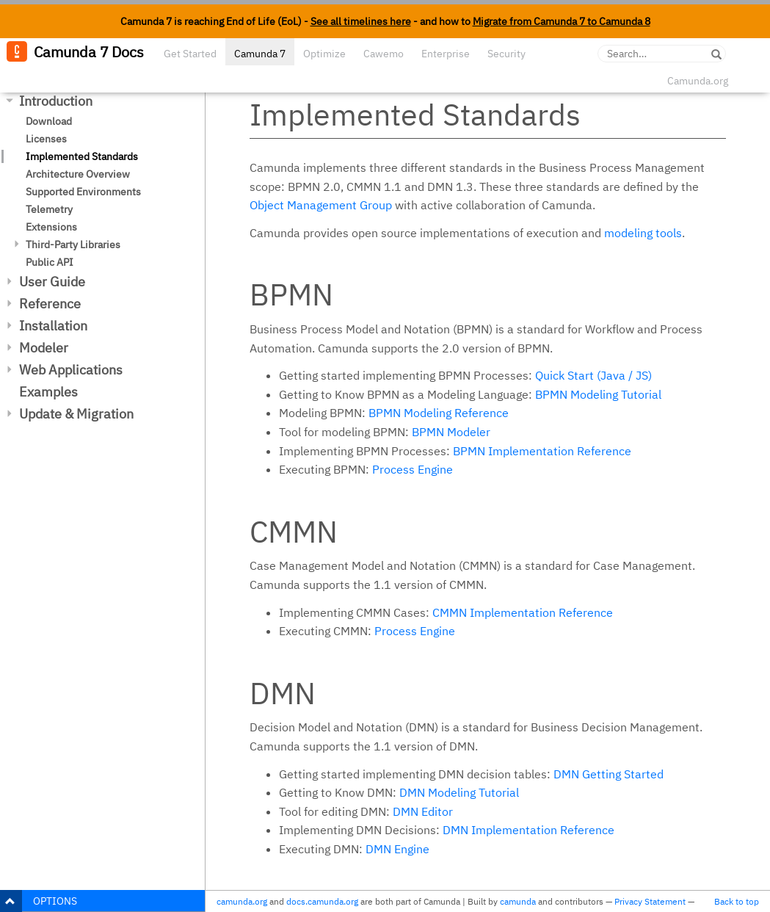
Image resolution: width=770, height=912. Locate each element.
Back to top (736, 901)
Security (506, 53)
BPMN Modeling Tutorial (598, 394)
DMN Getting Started (608, 774)
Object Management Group (321, 205)
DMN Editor (423, 811)
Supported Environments (83, 191)
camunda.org (242, 901)
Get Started (190, 53)
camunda (518, 901)
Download (49, 121)
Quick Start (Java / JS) (593, 375)
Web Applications (71, 369)
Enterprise (445, 53)
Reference (50, 303)
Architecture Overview (78, 174)
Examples (48, 391)
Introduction (55, 101)
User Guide (52, 281)
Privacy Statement (650, 901)
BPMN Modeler (451, 431)
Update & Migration (76, 413)
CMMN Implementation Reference (522, 612)
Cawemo (383, 53)
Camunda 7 (260, 53)
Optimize (324, 53)
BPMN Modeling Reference (438, 412)
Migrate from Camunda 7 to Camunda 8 (561, 21)
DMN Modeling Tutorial (459, 792)
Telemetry (49, 209)
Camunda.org (697, 80)
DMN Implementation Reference (528, 829)
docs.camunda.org (322, 901)
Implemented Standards (82, 156)
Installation (53, 325)
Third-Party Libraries (73, 244)
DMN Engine (397, 849)
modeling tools (643, 232)
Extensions (51, 227)
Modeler (43, 347)
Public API (49, 262)
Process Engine (412, 469)
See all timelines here (360, 21)
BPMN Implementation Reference (542, 451)
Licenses (46, 138)
